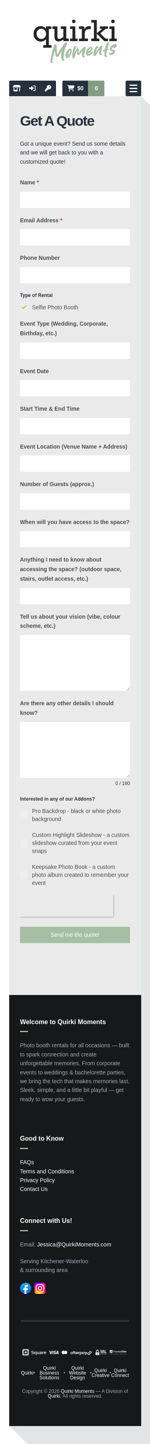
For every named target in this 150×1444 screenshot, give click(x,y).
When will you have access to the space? (75, 522)
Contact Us (34, 1189)
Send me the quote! (74, 935)
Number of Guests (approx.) (57, 484)
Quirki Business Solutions (49, 1373)
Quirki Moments (77, 1391)
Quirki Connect (120, 1373)
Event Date (34, 371)
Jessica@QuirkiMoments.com (74, 1244)
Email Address (41, 220)
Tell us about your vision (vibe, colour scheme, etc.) (70, 621)
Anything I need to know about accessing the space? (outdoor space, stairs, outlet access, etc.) (71, 569)
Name (29, 182)
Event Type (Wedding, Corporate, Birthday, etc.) (64, 328)
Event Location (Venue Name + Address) (73, 446)
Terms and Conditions (47, 1171)
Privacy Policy (37, 1180)
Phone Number (40, 258)
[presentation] (66, 906)
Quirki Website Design (77, 1373)
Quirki (27, 1373)
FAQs (27, 1162)
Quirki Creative (101, 1373)
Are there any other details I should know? (67, 708)
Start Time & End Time (50, 409)
